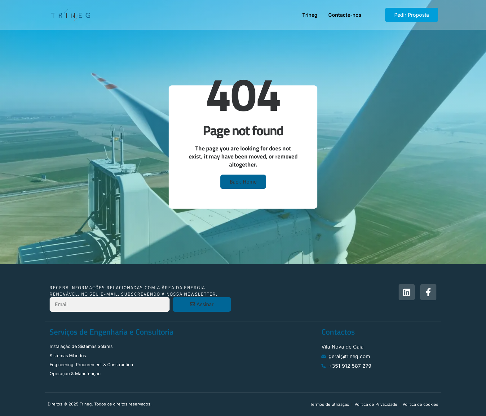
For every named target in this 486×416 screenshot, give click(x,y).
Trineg (309, 15)
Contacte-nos (344, 15)
